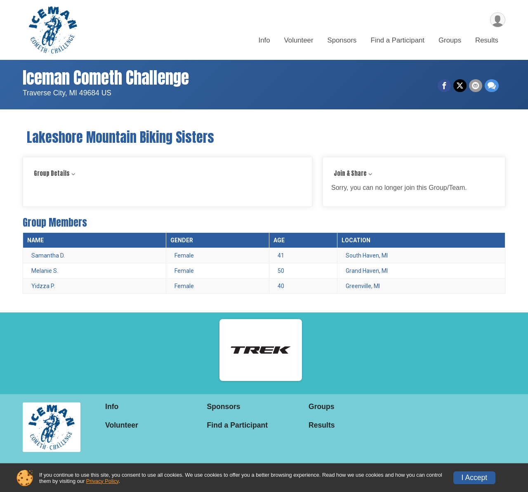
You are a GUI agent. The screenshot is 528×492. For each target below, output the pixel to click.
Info (264, 41)
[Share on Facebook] (444, 85)
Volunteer (299, 41)
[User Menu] (497, 20)
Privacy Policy (102, 481)
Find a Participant (397, 41)
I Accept (475, 477)
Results (486, 41)
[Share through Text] (492, 85)
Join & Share (350, 173)
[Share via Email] (475, 85)
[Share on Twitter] (460, 85)
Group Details (52, 173)
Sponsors (342, 41)
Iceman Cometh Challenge (106, 77)
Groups (449, 41)
